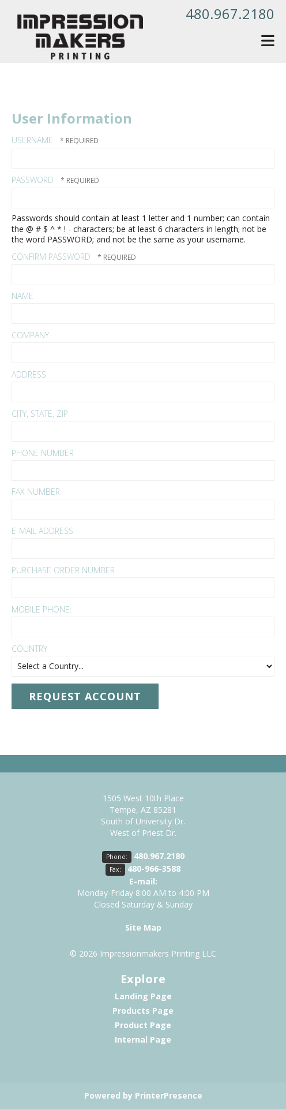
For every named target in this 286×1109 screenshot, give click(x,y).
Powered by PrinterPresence (143, 1095)
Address (29, 374)
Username (32, 140)
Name (22, 295)
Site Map (143, 927)
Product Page (143, 1025)
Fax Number (36, 491)
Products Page (143, 1010)
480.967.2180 (230, 13)
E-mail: (143, 881)
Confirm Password (51, 256)
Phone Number (43, 452)
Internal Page (143, 1039)
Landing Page (143, 996)
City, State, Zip (40, 413)
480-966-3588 (153, 868)
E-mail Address (42, 530)
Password (33, 179)
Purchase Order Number (63, 570)
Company (30, 335)
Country (29, 648)
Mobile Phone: (42, 609)
